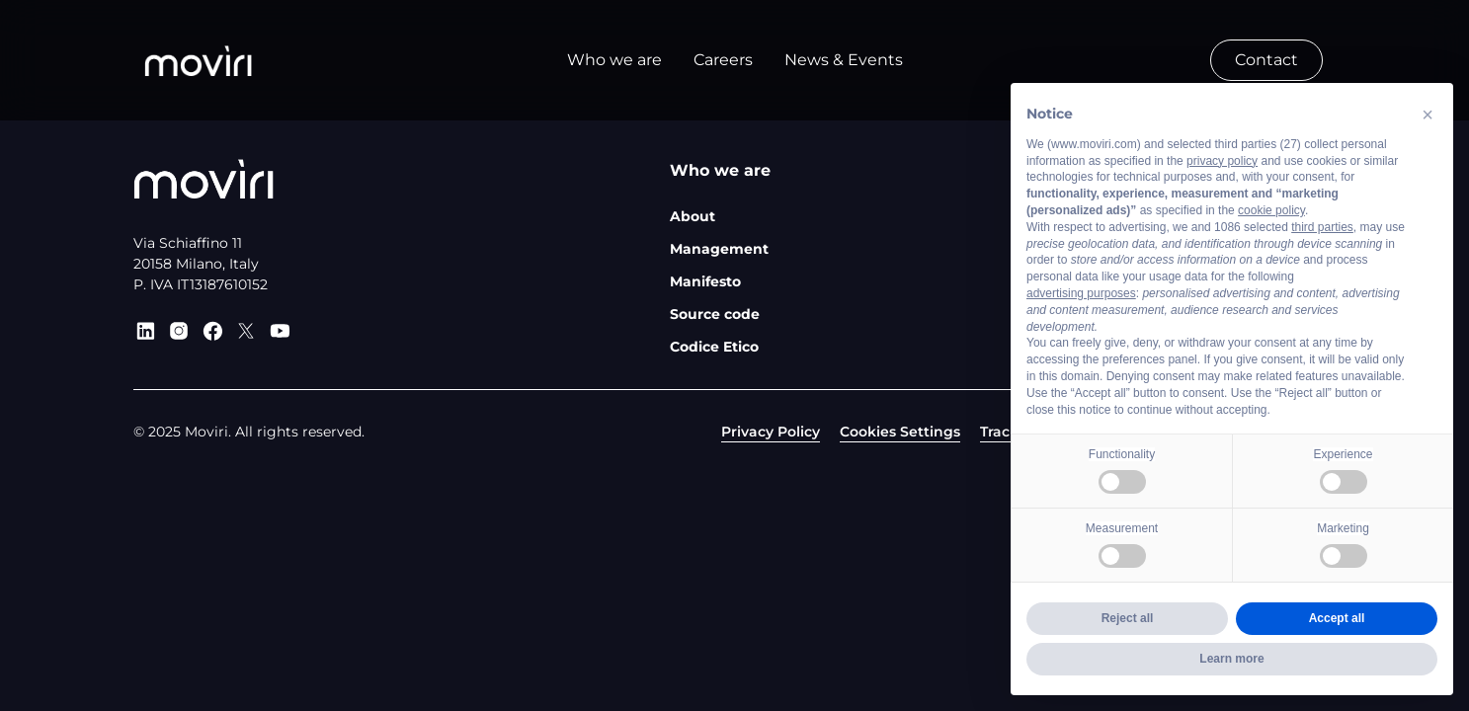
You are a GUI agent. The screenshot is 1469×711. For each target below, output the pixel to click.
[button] (1427, 114)
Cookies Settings (900, 431)
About (692, 216)
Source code (715, 314)
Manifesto (705, 281)
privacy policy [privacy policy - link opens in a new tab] (1222, 161)
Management (719, 249)
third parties (1322, 227)
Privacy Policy (770, 431)
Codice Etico (714, 347)
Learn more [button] (1231, 659)
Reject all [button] (1128, 618)
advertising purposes (1081, 293)
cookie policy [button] (1271, 210)
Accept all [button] (1337, 618)
